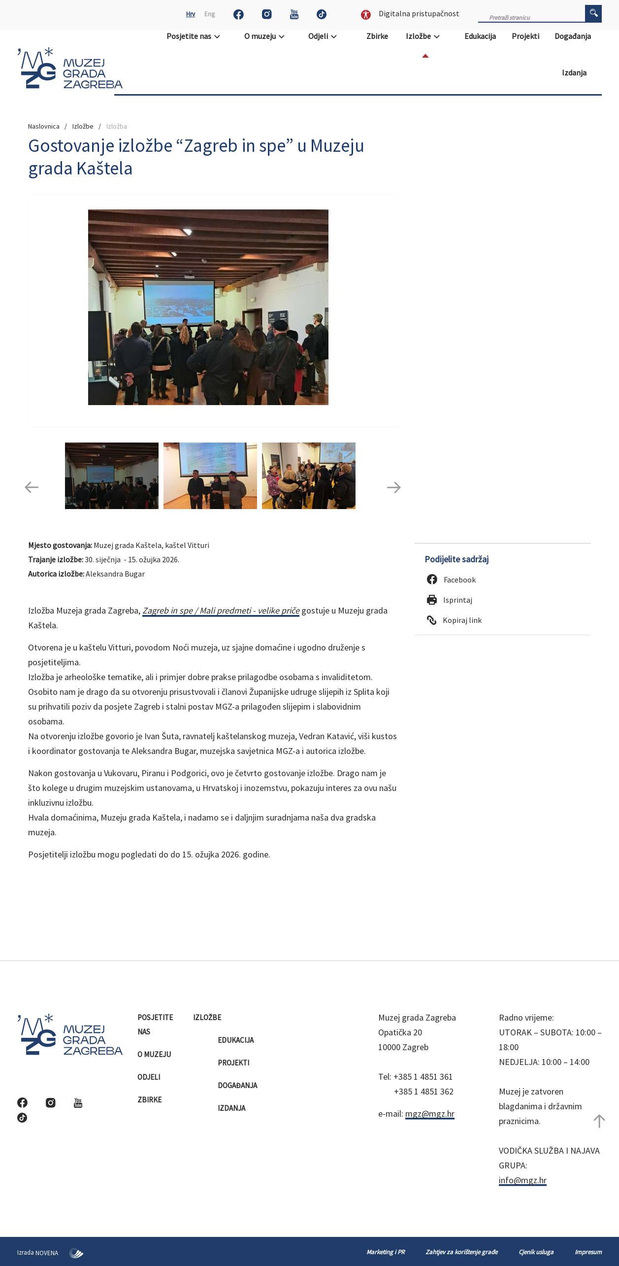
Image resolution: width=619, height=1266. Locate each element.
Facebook (451, 579)
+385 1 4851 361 (423, 1076)
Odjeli (325, 36)
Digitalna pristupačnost (410, 13)
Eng (209, 14)
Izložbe (426, 36)
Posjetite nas (196, 36)
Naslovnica (44, 126)
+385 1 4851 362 (424, 1091)
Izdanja (575, 72)
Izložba (116, 126)
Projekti (526, 36)
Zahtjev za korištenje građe (461, 1252)
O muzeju (267, 36)
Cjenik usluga (536, 1252)
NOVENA (59, 1253)
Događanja (573, 36)
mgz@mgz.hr (430, 1113)
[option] (212, 310)
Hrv (190, 14)
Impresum (588, 1252)
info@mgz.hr (523, 1180)
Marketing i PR (385, 1252)
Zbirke (378, 36)
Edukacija (480, 36)
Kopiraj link (454, 620)
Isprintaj (449, 600)
